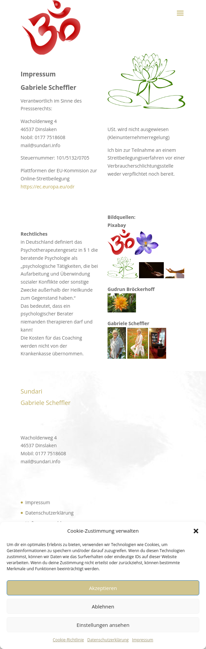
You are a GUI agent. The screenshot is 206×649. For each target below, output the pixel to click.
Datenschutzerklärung (108, 640)
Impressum (142, 640)
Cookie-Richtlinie (68, 640)
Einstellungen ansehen (103, 625)
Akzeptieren (103, 588)
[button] (196, 531)
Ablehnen (103, 606)
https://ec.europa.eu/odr (48, 186)
